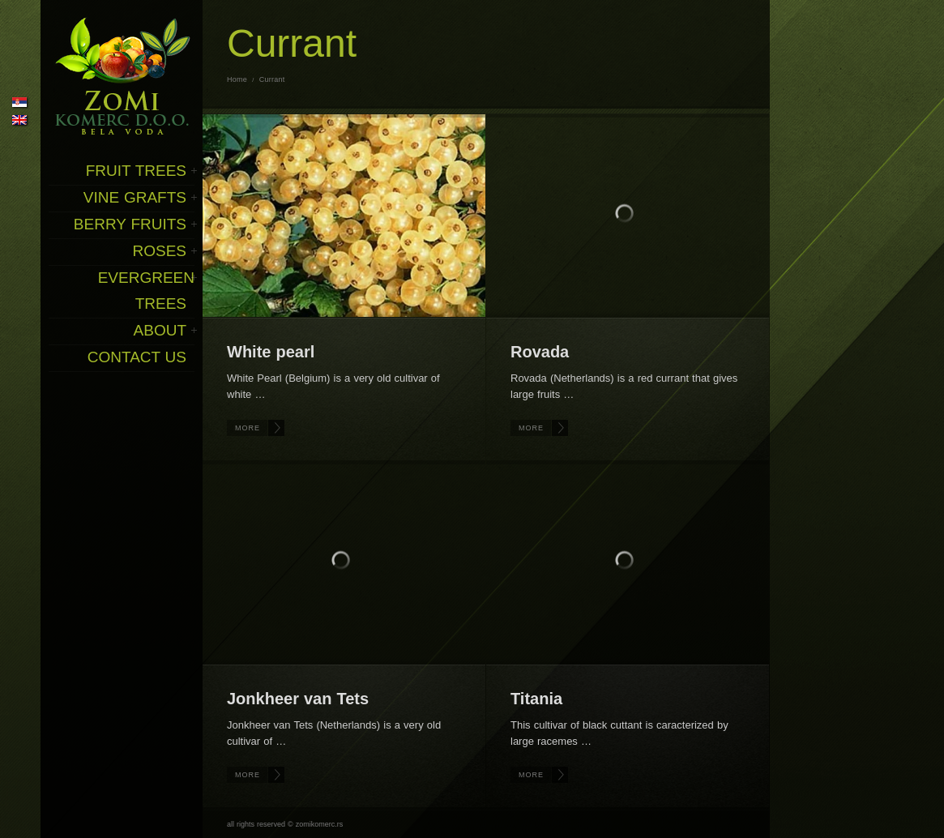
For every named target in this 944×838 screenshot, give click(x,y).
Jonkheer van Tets (298, 699)
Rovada (539, 352)
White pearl (270, 352)
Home (237, 79)
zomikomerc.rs (320, 824)
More (247, 428)
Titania (536, 699)
